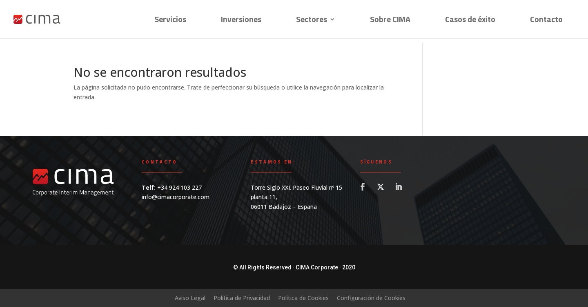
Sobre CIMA (390, 20)
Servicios (170, 20)
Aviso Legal (190, 298)
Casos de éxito (470, 20)
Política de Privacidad (242, 298)
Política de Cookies (303, 298)
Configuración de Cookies (371, 298)
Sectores (311, 20)
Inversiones (241, 20)
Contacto (546, 20)
